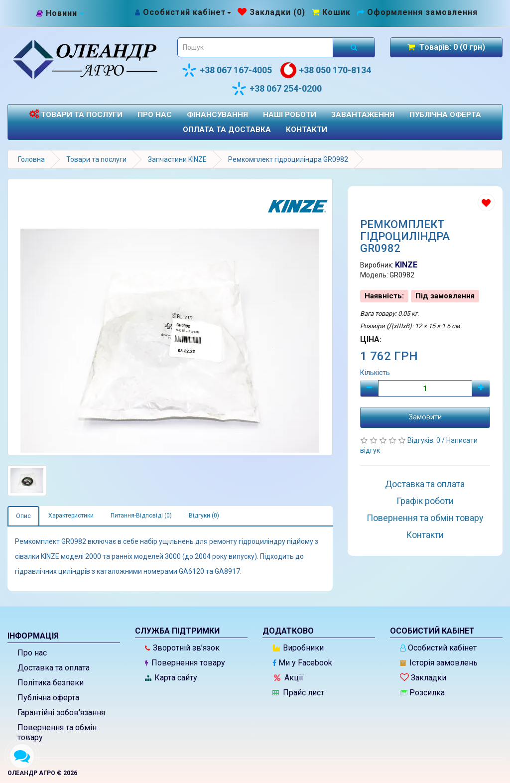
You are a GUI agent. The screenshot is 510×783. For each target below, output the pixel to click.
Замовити (425, 416)
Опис (23, 516)
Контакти (306, 129)
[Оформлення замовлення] (417, 12)
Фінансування (217, 114)
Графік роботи (425, 501)
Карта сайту (171, 677)
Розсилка (422, 692)
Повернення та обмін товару (425, 518)
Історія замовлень (439, 662)
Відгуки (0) (204, 515)
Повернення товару (185, 662)
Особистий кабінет (438, 647)
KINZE (406, 264)
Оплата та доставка (227, 129)
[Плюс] (481, 388)
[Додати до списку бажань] (486, 202)
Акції (288, 677)
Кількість (375, 373)
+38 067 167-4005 (226, 70)
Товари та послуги (76, 114)
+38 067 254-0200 (276, 89)
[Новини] (60, 14)
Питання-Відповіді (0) (141, 515)
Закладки (423, 677)
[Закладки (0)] (271, 12)
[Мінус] (369, 388)
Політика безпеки (50, 682)
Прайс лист (298, 692)
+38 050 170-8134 (325, 70)
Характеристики (71, 515)
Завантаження (362, 114)
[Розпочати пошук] (354, 47)
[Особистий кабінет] (182, 12)
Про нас (154, 114)
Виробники (298, 647)
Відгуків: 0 (424, 440)
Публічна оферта (445, 114)
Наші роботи (289, 114)
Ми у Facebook (302, 662)
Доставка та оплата (425, 484)
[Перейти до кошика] (331, 12)
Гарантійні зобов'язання (61, 712)
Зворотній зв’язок (182, 647)
